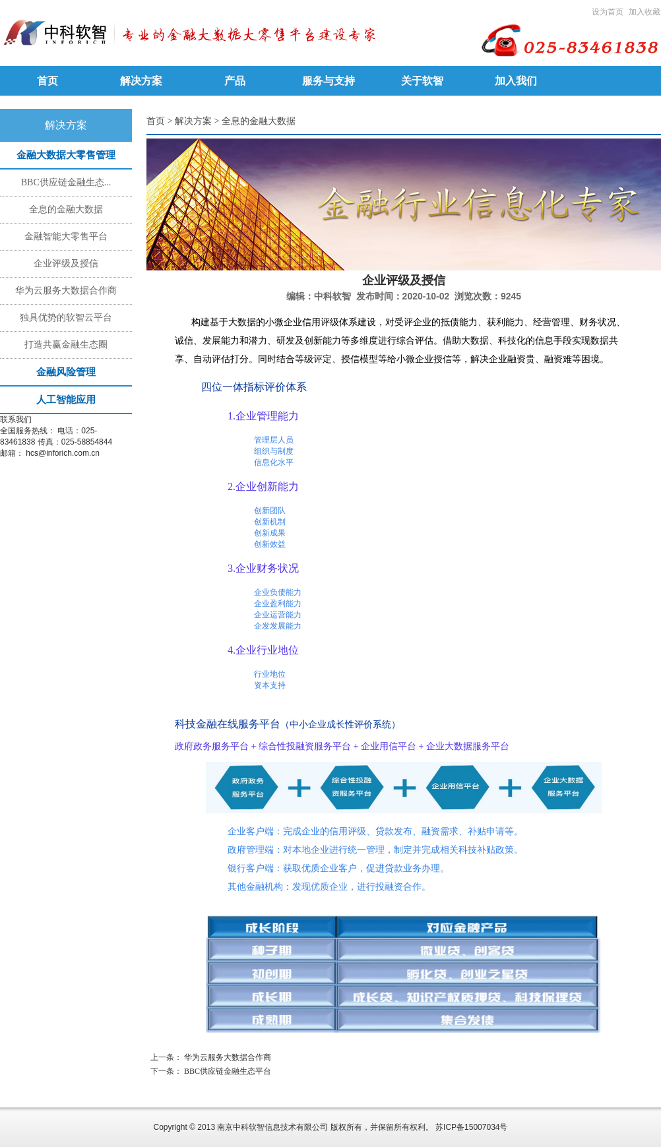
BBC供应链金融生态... (66, 182)
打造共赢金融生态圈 (66, 345)
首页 (155, 121)
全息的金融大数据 (66, 209)
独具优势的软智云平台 (66, 318)
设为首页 (607, 11)
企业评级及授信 (66, 263)
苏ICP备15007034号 (471, 1127)
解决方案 (193, 121)
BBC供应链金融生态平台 (227, 1071)
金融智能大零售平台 (66, 236)
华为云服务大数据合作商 (66, 290)
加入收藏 (644, 11)
